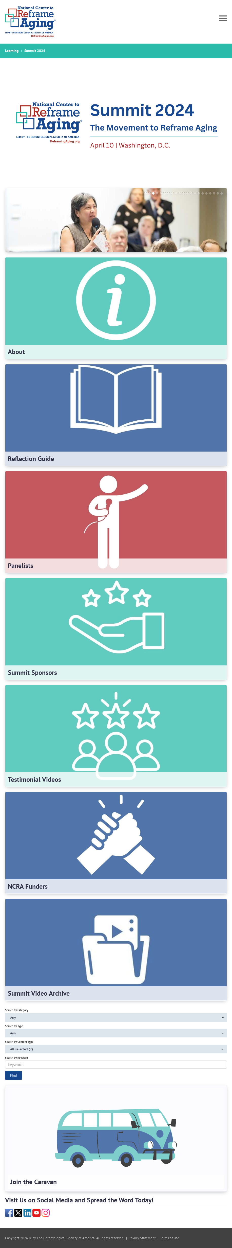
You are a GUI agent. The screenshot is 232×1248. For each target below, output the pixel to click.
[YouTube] (36, 1212)
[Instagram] (46, 1212)
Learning (12, 51)
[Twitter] (18, 1212)
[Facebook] (9, 1212)
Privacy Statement (142, 1238)
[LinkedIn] (27, 1212)
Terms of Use (169, 1238)
